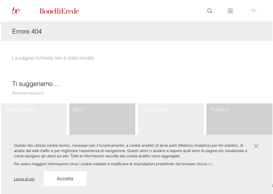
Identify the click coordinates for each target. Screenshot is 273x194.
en (254, 10)
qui (210, 163)
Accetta (65, 178)
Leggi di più (24, 179)
